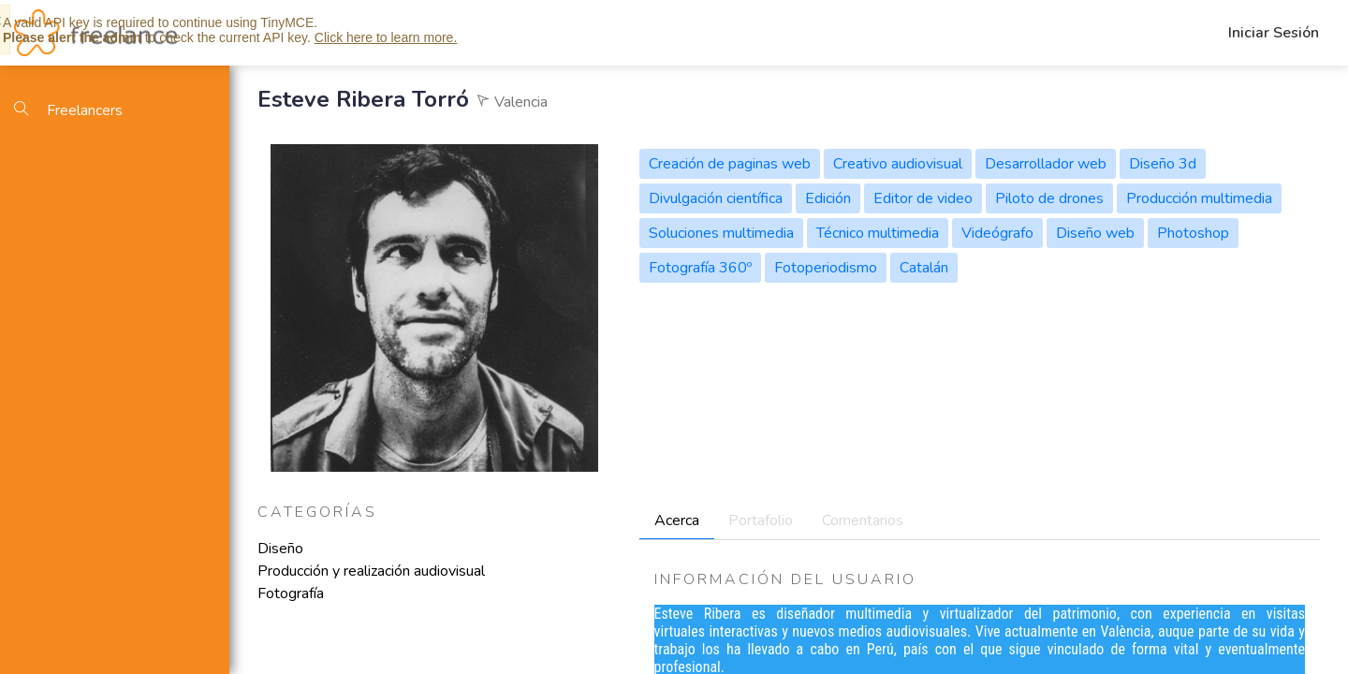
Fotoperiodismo (825, 267)
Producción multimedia (1199, 198)
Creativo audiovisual (897, 164)
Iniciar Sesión (1273, 32)
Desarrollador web (1045, 164)
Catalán (924, 267)
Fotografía (290, 593)
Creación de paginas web (730, 164)
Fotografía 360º (700, 267)
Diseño (280, 548)
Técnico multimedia (877, 233)
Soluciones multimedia (721, 233)
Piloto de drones (1049, 198)
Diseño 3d (1162, 164)
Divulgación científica (716, 198)
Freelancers (68, 110)
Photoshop (1193, 233)
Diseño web (1095, 233)
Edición (828, 198)
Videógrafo (997, 233)
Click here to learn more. (386, 37)
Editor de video (923, 198)
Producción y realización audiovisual (371, 571)
